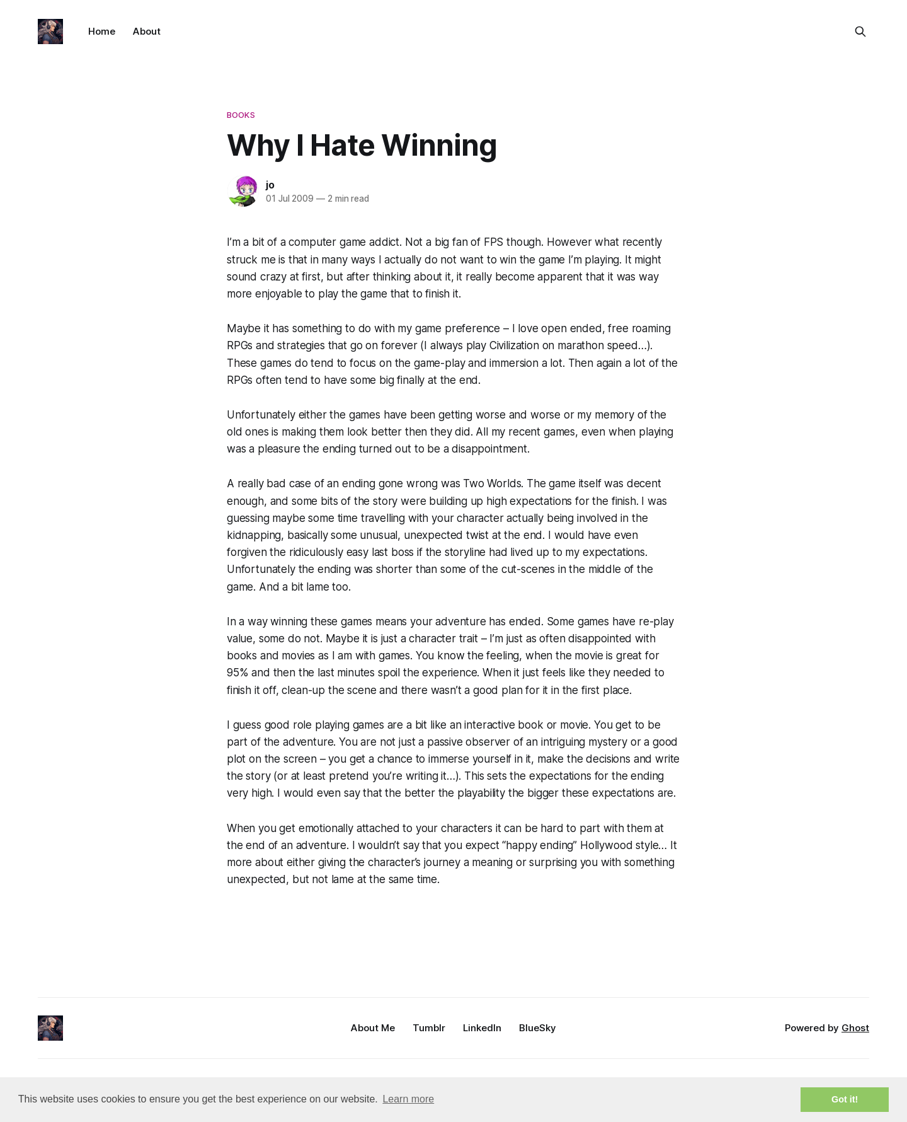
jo (270, 184)
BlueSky (537, 1028)
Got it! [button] (844, 1099)
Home (101, 31)
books (241, 115)
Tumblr (429, 1028)
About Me (373, 1028)
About (147, 31)
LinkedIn (482, 1028)
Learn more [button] (408, 1099)
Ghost (855, 1028)
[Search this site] (860, 31)
